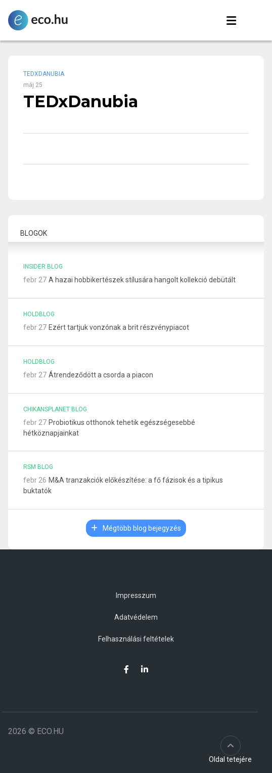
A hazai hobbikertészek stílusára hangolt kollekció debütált (142, 280)
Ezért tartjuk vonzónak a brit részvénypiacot (119, 327)
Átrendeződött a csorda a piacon (101, 375)
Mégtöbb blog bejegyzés (136, 528)
